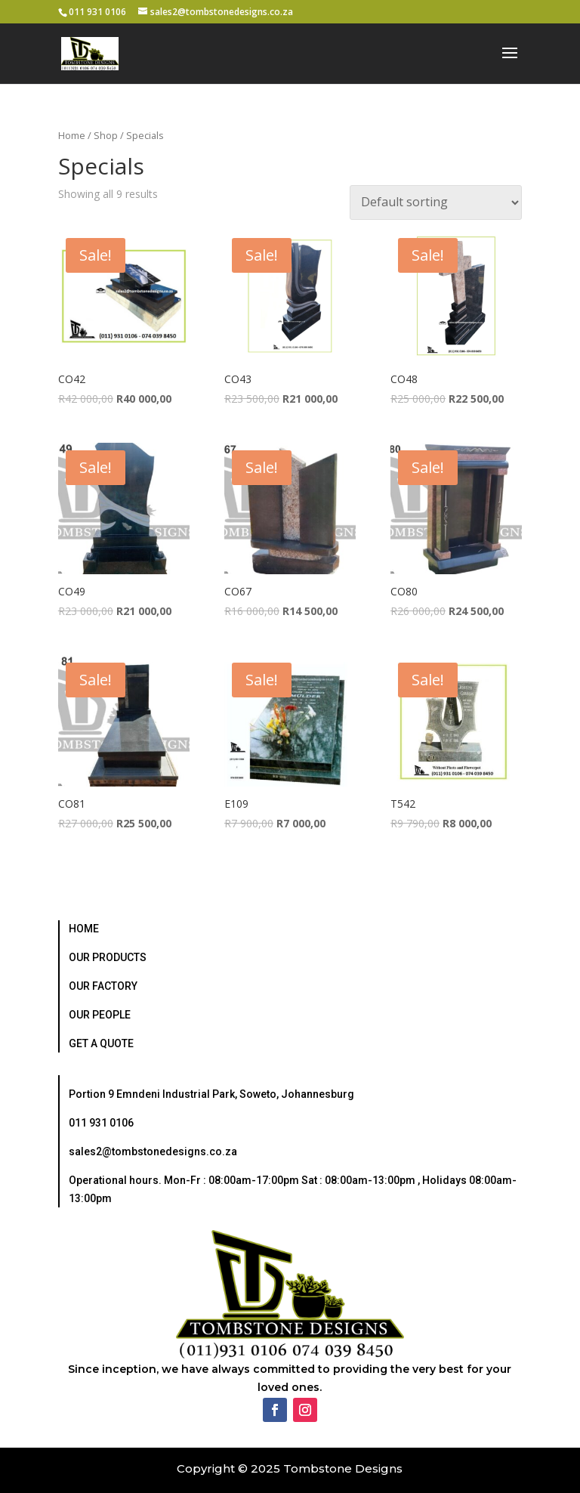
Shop (106, 135)
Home (71, 135)
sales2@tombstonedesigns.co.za (153, 1151)
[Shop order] (436, 202)
